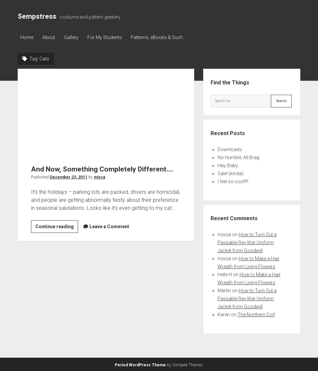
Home (26, 37)
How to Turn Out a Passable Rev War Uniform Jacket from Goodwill (247, 242)
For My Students (107, 37)
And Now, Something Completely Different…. (106, 112)
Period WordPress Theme (140, 364)
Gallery (73, 37)
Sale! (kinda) (230, 172)
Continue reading (56, 227)
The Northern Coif (256, 314)
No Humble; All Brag (238, 156)
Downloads (230, 148)
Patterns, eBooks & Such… (162, 37)
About (49, 37)
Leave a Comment (109, 226)
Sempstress (37, 16)
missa (99, 176)
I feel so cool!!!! (233, 180)
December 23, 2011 (68, 176)
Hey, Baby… (229, 164)
